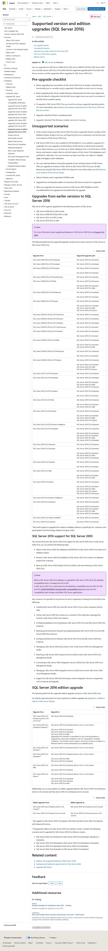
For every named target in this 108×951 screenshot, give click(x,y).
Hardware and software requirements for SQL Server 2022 (58, 864)
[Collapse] (27, 15)
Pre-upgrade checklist (41, 45)
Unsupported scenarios (42, 48)
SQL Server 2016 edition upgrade (45, 54)
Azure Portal (81, 9)
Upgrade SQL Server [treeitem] (15, 100)
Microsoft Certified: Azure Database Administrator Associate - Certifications (58, 915)
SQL (39, 16)
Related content (39, 57)
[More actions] (104, 16)
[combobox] (16, 19)
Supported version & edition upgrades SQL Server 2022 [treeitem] (17, 113)
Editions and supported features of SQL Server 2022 (56, 861)
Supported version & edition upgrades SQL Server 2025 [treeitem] (17, 107)
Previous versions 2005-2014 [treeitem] (14, 34)
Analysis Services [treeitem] (13, 135)
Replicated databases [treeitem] (15, 148)
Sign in (103, 3)
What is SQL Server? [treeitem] (13, 40)
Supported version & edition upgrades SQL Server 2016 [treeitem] (17, 130)
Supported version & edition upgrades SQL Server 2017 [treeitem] (17, 124)
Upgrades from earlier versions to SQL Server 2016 (51, 51)
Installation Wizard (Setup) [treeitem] (17, 160)
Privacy (48, 943)
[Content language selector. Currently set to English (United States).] (13, 937)
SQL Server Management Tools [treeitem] (18, 156)
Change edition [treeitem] (13, 163)
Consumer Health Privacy (63, 943)
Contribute (39, 943)
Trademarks (91, 943)
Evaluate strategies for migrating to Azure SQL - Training (51, 905)
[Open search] (97, 3)
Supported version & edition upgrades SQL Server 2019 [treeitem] (17, 118)
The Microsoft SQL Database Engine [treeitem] (16, 45)
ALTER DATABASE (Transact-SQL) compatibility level (61, 589)
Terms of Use (80, 943)
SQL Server (47, 16)
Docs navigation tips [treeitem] (11, 31)
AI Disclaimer (7, 943)
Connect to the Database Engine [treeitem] (17, 49)
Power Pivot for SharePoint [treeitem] (17, 144)
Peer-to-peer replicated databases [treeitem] (16, 152)
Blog (30, 943)
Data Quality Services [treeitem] (15, 138)
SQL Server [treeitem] (8, 28)
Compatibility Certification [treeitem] (16, 103)
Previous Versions (20, 943)
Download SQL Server (96, 9)
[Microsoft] (4, 3)
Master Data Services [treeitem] (15, 141)
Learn (34, 16)
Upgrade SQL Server (44, 867)
